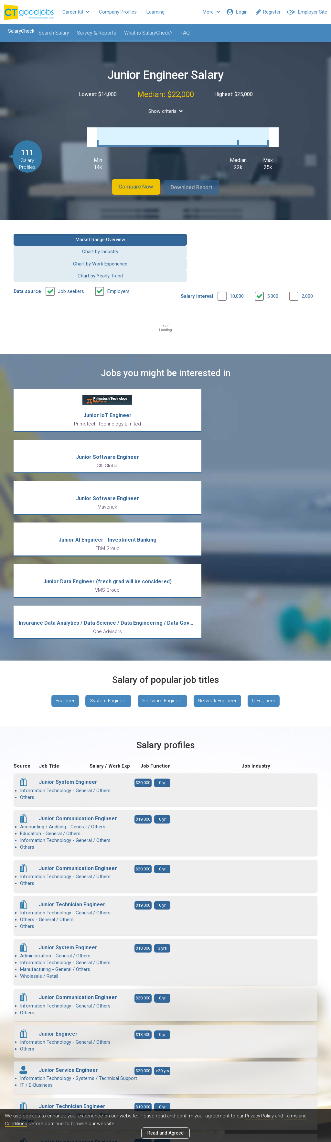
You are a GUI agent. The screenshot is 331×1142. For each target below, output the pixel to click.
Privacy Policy (260, 1116)
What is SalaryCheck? (145, 33)
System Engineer (106, 528)
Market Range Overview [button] (48, 232)
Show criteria (166, 111)
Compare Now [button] (130, 181)
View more (165, 950)
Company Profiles (118, 12)
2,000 (307, 253)
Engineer (60, 528)
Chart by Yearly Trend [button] (283, 232)
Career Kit (75, 12)
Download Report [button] (198, 181)
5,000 (272, 253)
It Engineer (269, 528)
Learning (155, 12)
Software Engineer (162, 528)
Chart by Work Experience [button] (204, 232)
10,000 (237, 253)
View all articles (165, 1072)
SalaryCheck (18, 31)
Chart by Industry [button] (126, 232)
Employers (118, 248)
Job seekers (71, 248)
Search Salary (50, 33)
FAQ (182, 33)
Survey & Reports (93, 33)
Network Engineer (220, 528)
